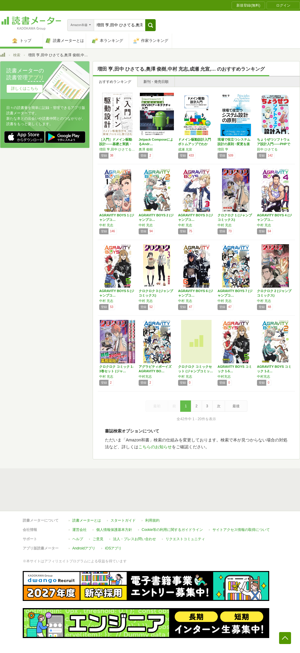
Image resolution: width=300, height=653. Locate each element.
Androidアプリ (83, 548)
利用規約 (152, 520)
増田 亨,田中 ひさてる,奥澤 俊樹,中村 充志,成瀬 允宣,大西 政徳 (117, 149)
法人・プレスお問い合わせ (134, 539)
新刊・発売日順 (156, 82)
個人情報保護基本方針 (114, 529)
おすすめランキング (115, 82)
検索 (16, 55)
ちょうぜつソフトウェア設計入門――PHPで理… (273, 144)
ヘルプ (77, 539)
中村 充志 (106, 225)
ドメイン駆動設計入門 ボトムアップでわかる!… (194, 144)
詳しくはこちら (24, 88)
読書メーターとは (86, 520)
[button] (150, 25)
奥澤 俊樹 (146, 149)
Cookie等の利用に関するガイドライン (172, 529)
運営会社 (79, 529)
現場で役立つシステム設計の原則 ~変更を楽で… (234, 144)
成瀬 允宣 (185, 149)
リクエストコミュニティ (185, 539)
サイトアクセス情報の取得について (241, 529)
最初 (156, 406)
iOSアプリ (113, 548)
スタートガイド (123, 520)
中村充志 (145, 376)
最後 (236, 406)
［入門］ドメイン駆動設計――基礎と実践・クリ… (115, 144)
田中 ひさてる (267, 149)
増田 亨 (223, 149)
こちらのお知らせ (155, 446)
